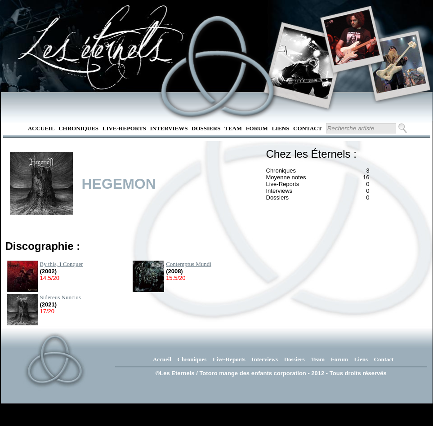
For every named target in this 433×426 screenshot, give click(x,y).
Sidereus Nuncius (60, 297)
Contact (307, 128)
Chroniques (78, 128)
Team (233, 128)
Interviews (168, 128)
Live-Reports (124, 128)
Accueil (41, 128)
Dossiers (206, 128)
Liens (280, 128)
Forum (257, 128)
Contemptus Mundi (188, 264)
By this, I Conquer (61, 264)
